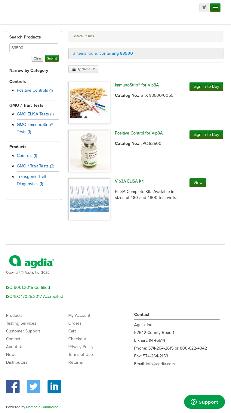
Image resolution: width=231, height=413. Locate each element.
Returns (75, 362)
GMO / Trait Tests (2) (35, 166)
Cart (72, 331)
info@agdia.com (160, 363)
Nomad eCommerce (42, 407)
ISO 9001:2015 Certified (28, 287)
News (11, 354)
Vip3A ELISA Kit (129, 181)
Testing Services (21, 323)
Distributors (17, 362)
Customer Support (23, 331)
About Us (14, 346)
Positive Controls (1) (35, 90)
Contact (13, 338)
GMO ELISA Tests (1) (35, 114)
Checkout (77, 338)
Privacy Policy (81, 346)
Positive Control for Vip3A (139, 133)
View (197, 182)
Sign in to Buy (206, 86)
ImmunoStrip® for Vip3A (137, 84)
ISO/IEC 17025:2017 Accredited (34, 296)
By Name (83, 69)
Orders (75, 323)
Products (14, 315)
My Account (79, 315)
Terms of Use (80, 354)
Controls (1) (27, 155)
